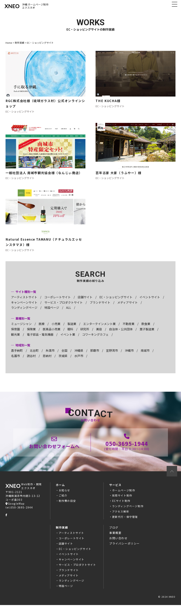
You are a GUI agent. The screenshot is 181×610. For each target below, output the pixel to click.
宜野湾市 (112, 354)
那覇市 (94, 354)
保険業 (31, 333)
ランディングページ (24, 312)
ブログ (113, 532)
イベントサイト (149, 301)
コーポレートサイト (57, 301)
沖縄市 (129, 354)
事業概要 (115, 538)
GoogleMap (15, 508)
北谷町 (34, 354)
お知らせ (64, 495)
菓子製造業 (147, 333)
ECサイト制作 (121, 506)
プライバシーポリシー (124, 548)
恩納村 (47, 360)
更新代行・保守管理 (125, 522)
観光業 (15, 338)
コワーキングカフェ (95, 338)
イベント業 (67, 338)
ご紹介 (63, 500)
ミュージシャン (21, 328)
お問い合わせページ (55, 447)
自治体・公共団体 (121, 333)
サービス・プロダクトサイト (63, 306)
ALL (68, 312)
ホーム (60, 490)
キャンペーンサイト (24, 306)
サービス (115, 490)
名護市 (15, 360)
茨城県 (63, 360)
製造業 (71, 328)
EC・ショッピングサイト (115, 301)
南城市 (145, 354)
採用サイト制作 (122, 500)
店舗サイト (85, 301)
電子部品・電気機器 (40, 338)
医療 (42, 328)
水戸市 (78, 360)
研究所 (84, 333)
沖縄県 (78, 354)
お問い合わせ (118, 543)
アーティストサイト (24, 301)
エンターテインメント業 (99, 328)
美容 (99, 333)
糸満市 (50, 354)
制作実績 (62, 532)
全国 (64, 354)
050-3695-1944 (126, 447)
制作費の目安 (67, 506)
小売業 (56, 328)
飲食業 (145, 328)
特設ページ (51, 312)
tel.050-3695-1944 (19, 512)
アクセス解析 (120, 516)
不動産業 (128, 328)
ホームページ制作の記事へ (45, 84)
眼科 (70, 333)
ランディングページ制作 (128, 511)
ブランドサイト (100, 306)
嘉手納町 (17, 354)
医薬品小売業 (51, 333)
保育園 (15, 333)
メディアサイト (127, 306)
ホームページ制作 (123, 495)
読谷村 (31, 360)
